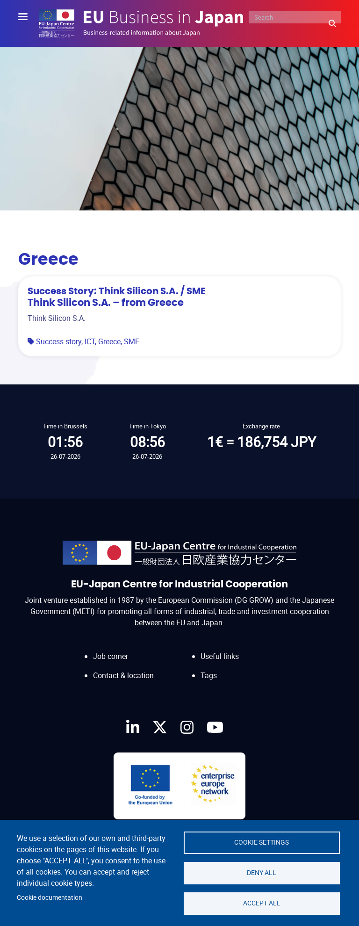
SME (131, 341)
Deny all (261, 872)
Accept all (261, 903)
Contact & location (123, 675)
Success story (58, 341)
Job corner (110, 656)
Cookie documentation (49, 897)
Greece (109, 341)
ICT (90, 341)
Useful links (220, 656)
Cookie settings (261, 842)
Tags (209, 675)
